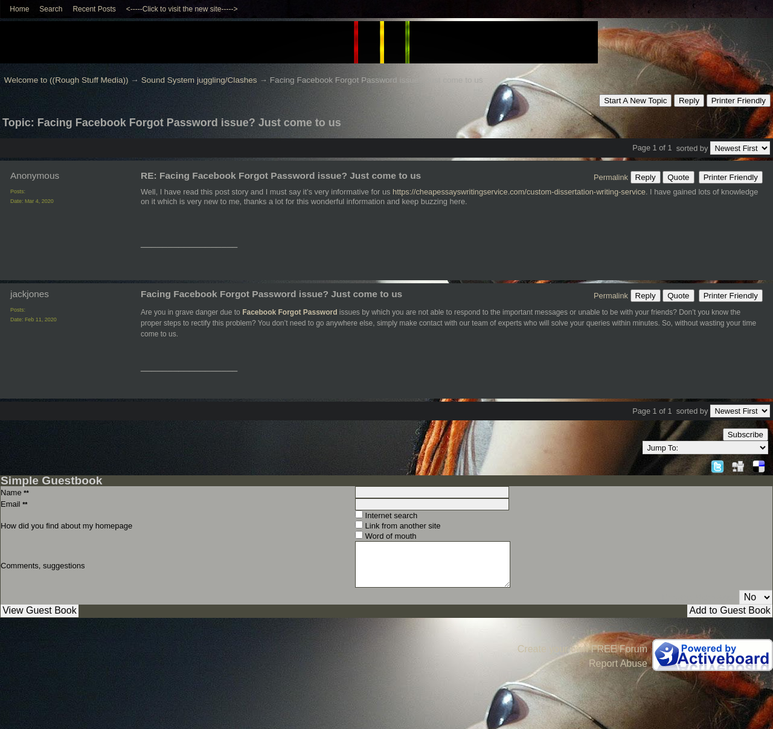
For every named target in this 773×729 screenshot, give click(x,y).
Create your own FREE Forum (582, 649)
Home (19, 9)
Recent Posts (93, 9)
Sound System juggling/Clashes (199, 80)
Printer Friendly (738, 100)
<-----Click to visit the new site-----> (182, 9)
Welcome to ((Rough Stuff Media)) (66, 80)
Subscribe (745, 434)
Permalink (611, 177)
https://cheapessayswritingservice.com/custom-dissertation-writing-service (519, 191)
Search (50, 9)
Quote (678, 177)
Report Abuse (618, 663)
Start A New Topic (635, 100)
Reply (689, 100)
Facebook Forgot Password (289, 312)
